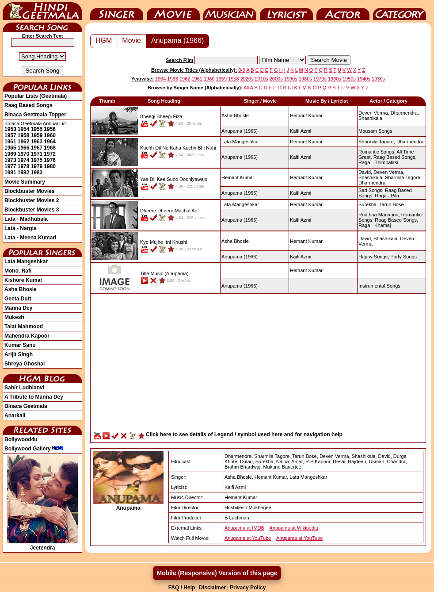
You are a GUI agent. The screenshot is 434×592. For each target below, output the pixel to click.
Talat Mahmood (23, 326)
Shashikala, (371, 177)
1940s (363, 78)
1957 (10, 135)
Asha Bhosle (20, 289)
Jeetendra (42, 544)
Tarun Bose (391, 204)
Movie (173, 10)
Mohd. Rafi (17, 271)
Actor (342, 10)
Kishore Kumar (23, 280)
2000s (276, 78)
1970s (320, 78)
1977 (10, 166)
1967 (37, 148)
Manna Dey (18, 308)
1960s (334, 78)
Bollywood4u (21, 439)
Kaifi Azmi (300, 131)
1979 (37, 166)
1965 (10, 148)
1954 (24, 129)
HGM (103, 40)
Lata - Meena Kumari (30, 237)
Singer (116, 10)
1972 (50, 154)
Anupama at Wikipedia (294, 527)
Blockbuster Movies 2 (31, 200)
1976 (50, 160)
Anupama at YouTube (248, 538)
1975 (37, 160)
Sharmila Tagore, (376, 141)
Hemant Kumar (306, 115)
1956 (50, 129)
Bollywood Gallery (33, 449)
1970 (24, 154)
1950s (349, 78)
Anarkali (14, 415)
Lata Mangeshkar (26, 261)
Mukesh (14, 317)
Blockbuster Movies (29, 191)
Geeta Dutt (17, 299)
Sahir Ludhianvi (24, 387)
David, (365, 172)
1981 (10, 172)
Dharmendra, (405, 112)
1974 (24, 160)
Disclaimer (212, 587)
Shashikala (370, 118)
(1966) (239, 131)
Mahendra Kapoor (26, 336)
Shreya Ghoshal (24, 364)
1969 (10, 154)
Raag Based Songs (28, 105)
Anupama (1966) (177, 40)
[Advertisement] (258, 364)
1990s (290, 78)
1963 (37, 141)
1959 (37, 135)
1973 (10, 160)
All (246, 87)
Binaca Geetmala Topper (35, 114)
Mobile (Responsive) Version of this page (216, 573)
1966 (24, 148)
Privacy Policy (248, 587)
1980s (305, 78)
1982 (24, 172)
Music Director (229, 10)
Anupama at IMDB (244, 527)
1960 (50, 135)
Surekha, (368, 204)
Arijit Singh (18, 354)
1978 (24, 166)
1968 (50, 148)
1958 (24, 135)
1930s (378, 78)
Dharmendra (409, 141)
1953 (10, 129)
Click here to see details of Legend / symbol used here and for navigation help (244, 434)
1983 (37, 172)
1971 (37, 154)
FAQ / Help (181, 587)
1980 (50, 166)
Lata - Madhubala (26, 219)
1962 (24, 141)
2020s (247, 78)
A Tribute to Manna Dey (33, 397)
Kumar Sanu (20, 345)
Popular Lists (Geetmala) (35, 96)
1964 (50, 141)
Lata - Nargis (20, 228)
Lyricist (286, 10)
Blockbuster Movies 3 (31, 210)
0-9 (241, 70)
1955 (37, 129)
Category (399, 10)
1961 (10, 141)
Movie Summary (24, 182)
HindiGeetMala (42, 10)
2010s (261, 78)
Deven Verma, (373, 112)
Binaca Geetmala (25, 406)
